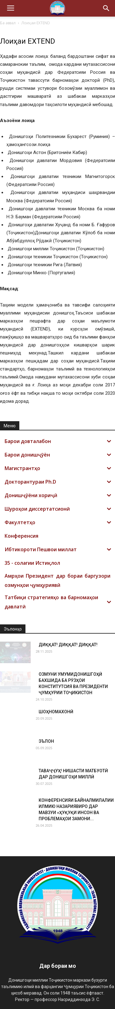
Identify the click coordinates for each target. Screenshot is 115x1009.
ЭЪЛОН (46, 741)
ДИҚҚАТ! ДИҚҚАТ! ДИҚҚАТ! (68, 644)
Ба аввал (8, 23)
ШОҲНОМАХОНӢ (56, 711)
